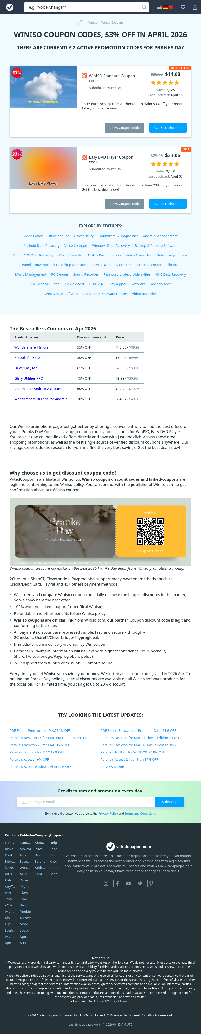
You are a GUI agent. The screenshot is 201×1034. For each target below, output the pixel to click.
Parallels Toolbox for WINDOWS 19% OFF (132, 752)
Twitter (140, 883)
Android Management (160, 236)
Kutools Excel (10, 880)
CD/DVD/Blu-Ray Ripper (108, 284)
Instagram (106, 883)
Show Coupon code (124, 127)
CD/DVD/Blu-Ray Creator (111, 264)
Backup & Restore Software (156, 245)
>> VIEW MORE (112, 766)
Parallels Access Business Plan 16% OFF (40, 766)
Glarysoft (25, 892)
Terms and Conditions (140, 813)
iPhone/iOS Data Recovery (33, 255)
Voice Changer (75, 245)
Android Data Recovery (42, 245)
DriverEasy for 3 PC (29, 368)
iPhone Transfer (70, 255)
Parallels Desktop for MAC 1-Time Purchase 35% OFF (141, 745)
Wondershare (25, 867)
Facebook (117, 883)
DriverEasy (10, 849)
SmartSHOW (10, 899)
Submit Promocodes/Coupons (55, 867)
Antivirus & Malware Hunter (105, 293)
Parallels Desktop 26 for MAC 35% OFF (40, 745)
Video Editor (33, 236)
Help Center (55, 842)
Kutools (25, 842)
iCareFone (10, 867)
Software (138, 284)
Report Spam (55, 849)
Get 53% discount (168, 127)
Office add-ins (58, 236)
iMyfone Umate (10, 911)
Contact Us (40, 874)
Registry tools (161, 284)
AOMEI (25, 874)
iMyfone (25, 886)
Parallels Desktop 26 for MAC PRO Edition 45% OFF (49, 737)
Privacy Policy (108, 813)
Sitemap (55, 855)
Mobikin (25, 924)
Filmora (10, 842)
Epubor (25, 930)
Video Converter (138, 255)
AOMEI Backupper (10, 905)
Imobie (25, 911)
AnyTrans (10, 886)
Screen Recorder (149, 264)
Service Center (40, 861)
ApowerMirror (10, 942)
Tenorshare (25, 855)
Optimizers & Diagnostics (118, 236)
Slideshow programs (172, 255)
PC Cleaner (60, 274)
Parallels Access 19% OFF (29, 759)
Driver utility (84, 236)
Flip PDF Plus (10, 924)
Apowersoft (25, 936)
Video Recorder (144, 293)
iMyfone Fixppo (10, 936)
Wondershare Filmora (31, 347)
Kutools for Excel (27, 357)
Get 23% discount (168, 203)
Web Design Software (62, 293)
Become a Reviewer (55, 874)
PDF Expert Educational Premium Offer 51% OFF (138, 730)
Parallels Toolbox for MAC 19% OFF (37, 752)
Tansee (25, 917)
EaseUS (25, 861)
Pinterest (151, 883)
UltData (10, 874)
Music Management (30, 274)
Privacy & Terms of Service (111, 1001)
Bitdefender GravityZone (10, 861)
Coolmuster (10, 855)
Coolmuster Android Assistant (38, 388)
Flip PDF (172, 264)
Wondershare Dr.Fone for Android (41, 399)
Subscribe (169, 801)
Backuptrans (25, 905)
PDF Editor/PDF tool (44, 284)
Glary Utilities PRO (28, 378)
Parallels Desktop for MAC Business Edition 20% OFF (141, 737)
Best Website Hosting (40, 855)
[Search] (144, 7)
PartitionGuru (10, 892)
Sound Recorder (85, 274)
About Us (40, 842)
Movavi (25, 849)
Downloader (74, 284)
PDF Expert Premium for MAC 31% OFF (40, 730)
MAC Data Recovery (170, 274)
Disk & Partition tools (104, 255)
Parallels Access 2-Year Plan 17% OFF (129, 759)
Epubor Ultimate (10, 930)
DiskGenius (10, 917)
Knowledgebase (55, 861)
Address (40, 867)
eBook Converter (35, 264)
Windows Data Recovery (111, 245)
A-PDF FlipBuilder (25, 942)
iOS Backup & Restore (70, 264)
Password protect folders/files (127, 274)
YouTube (128, 883)
